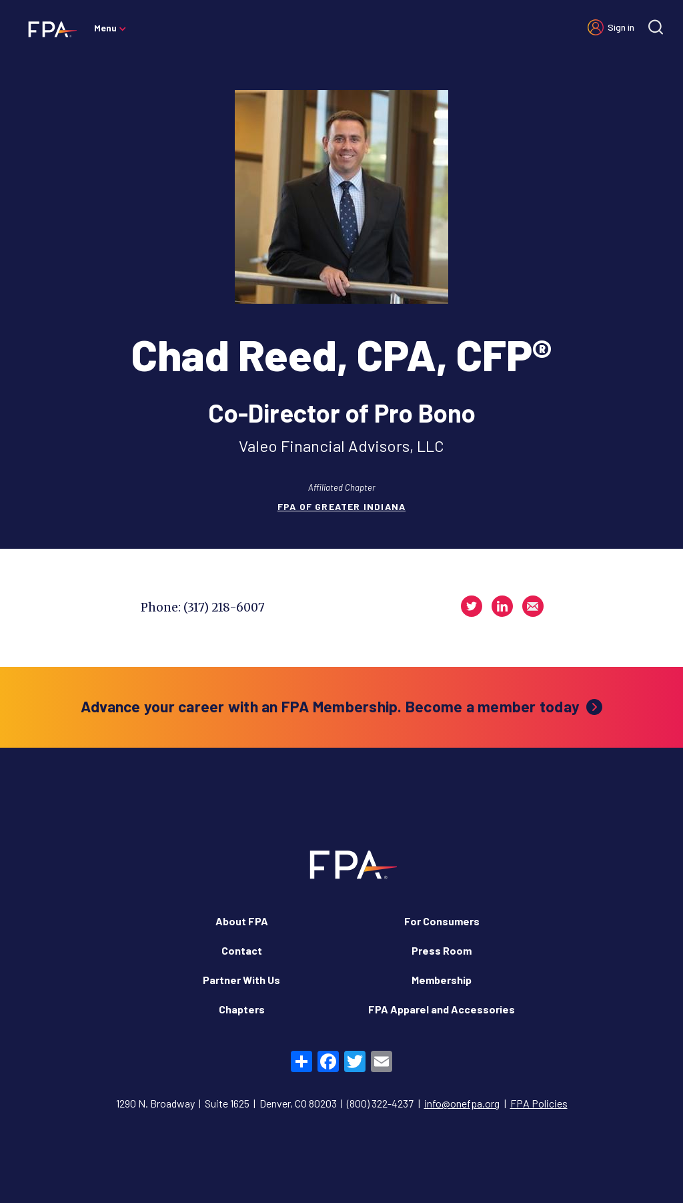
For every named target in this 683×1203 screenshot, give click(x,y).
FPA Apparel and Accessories (441, 1009)
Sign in (621, 27)
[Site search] (655, 27)
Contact (241, 950)
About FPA (241, 921)
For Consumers (442, 921)
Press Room (442, 950)
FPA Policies (539, 1103)
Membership (442, 979)
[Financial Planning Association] (48, 28)
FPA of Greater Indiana (341, 506)
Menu (105, 27)
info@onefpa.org (462, 1103)
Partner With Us (241, 979)
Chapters (242, 1009)
